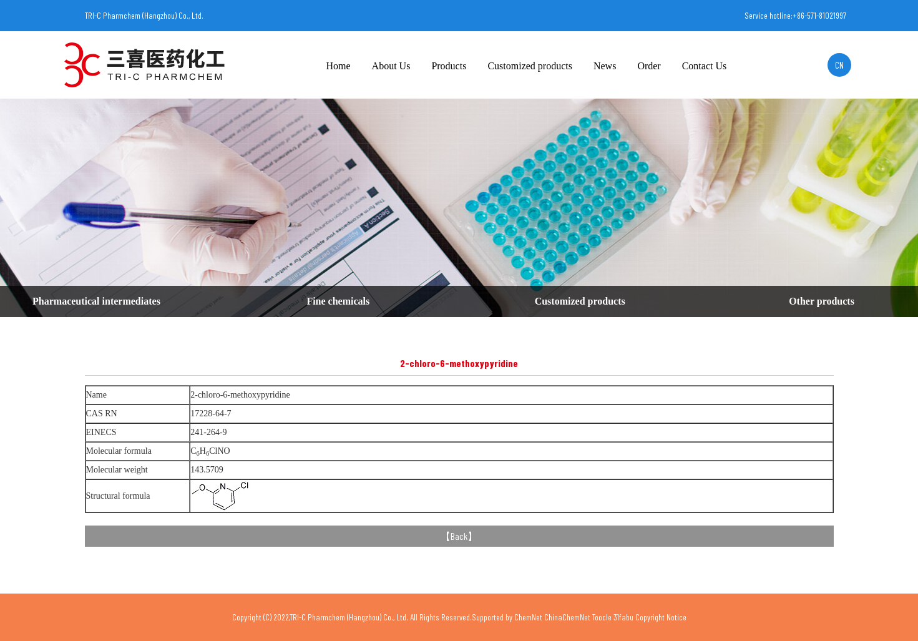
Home (338, 66)
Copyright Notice (660, 617)
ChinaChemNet (567, 617)
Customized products (529, 66)
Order (648, 66)
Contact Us (704, 66)
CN (839, 65)
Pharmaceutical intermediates (96, 301)
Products (448, 66)
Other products (821, 301)
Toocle (602, 617)
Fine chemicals (337, 301)
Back (459, 536)
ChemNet (528, 617)
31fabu (623, 617)
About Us (391, 66)
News (604, 66)
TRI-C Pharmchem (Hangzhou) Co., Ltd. (144, 15)
